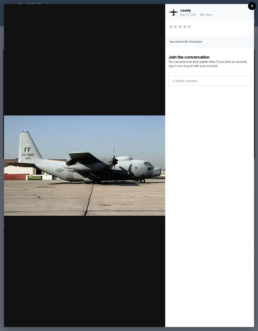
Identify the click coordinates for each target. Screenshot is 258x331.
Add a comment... (186, 81)
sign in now (175, 66)
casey (185, 10)
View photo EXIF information (185, 41)
